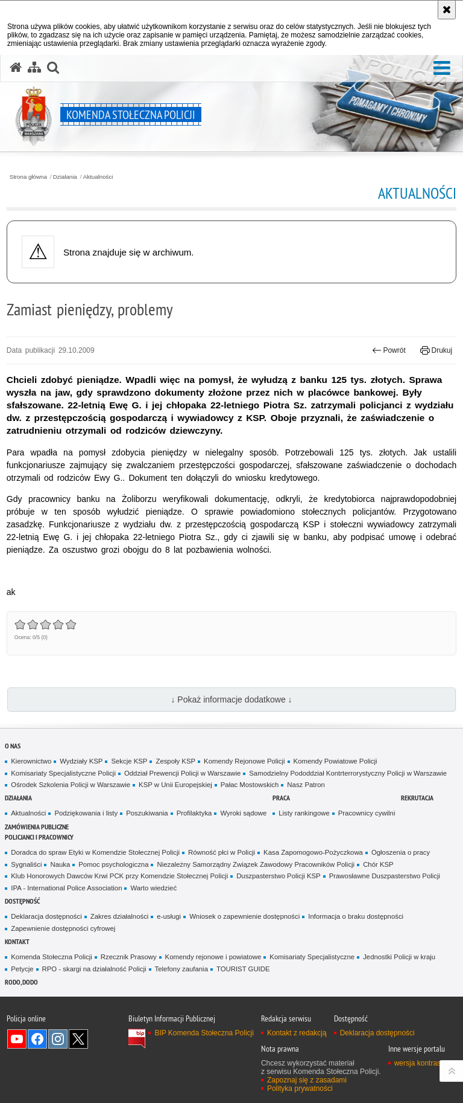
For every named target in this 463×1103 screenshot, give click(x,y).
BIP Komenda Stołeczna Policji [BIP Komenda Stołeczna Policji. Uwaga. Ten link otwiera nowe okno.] (204, 1033)
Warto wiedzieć (153, 888)
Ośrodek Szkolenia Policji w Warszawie (70, 784)
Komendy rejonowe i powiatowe (213, 956)
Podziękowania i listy (86, 813)
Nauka (60, 864)
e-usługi (169, 916)
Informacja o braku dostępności (355, 916)
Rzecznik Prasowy (129, 956)
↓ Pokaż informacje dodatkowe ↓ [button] (231, 699)
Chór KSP (378, 864)
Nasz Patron (306, 784)
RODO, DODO (21, 981)
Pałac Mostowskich (250, 784)
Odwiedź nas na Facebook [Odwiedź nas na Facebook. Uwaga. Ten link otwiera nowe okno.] (37, 1039)
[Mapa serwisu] (34, 67)
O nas (12, 745)
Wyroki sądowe (243, 813)
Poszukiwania (147, 813)
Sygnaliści (26, 864)
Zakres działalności (119, 916)
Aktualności (98, 177)
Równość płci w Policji (221, 852)
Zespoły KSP (175, 761)
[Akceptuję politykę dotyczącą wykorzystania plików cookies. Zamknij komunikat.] (447, 9)
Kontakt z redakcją (297, 1033)
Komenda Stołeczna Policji (51, 956)
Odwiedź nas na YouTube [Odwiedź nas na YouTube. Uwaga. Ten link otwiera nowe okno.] (17, 1039)
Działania (65, 177)
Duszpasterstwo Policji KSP (278, 876)
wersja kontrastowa (425, 1063)
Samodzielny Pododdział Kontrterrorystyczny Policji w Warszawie (348, 773)
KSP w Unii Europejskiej (175, 784)
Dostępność (22, 900)
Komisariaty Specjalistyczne (311, 956)
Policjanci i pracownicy (39, 836)
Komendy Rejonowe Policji (244, 761)
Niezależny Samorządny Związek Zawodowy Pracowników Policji (255, 864)
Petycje (22, 969)
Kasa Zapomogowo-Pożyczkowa (313, 852)
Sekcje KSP (129, 761)
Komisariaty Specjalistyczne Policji (63, 773)
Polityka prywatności (300, 1088)
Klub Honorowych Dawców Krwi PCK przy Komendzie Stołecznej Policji (119, 876)
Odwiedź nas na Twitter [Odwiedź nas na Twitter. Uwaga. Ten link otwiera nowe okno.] (78, 1039)
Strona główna (28, 177)
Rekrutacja (417, 797)
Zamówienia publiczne (37, 826)
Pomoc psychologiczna (113, 864)
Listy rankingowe (304, 813)
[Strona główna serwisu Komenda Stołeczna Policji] (16, 67)
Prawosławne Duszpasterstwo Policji (384, 876)
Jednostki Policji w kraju (399, 956)
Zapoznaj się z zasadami (307, 1080)
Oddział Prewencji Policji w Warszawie (182, 773)
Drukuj (436, 350)
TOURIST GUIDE (243, 969)
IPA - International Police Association (66, 888)
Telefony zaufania (181, 969)
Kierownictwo (31, 761)
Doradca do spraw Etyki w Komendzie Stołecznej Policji (95, 852)
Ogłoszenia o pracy (400, 852)
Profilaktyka (194, 813)
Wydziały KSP (81, 761)
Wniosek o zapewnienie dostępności (244, 916)
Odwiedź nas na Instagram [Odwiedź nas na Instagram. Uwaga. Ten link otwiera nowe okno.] (58, 1039)
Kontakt (17, 941)
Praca (281, 797)
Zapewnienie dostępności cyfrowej (63, 928)
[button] (441, 68)
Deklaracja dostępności (46, 916)
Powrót (389, 350)
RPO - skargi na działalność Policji (94, 969)
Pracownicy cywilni (366, 813)
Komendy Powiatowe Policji (335, 761)
